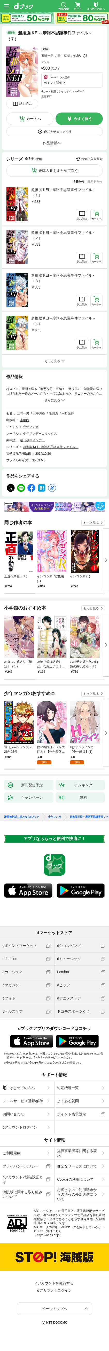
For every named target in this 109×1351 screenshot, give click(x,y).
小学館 (24, 420)
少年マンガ (30, 427)
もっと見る (91, 523)
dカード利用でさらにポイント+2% (61, 91)
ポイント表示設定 (71, 1114)
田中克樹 (63, 56)
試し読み (25, 104)
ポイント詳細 (53, 83)
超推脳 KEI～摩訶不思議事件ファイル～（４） (63, 321)
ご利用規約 (12, 1153)
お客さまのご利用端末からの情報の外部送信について (77, 1194)
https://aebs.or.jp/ (48, 1235)
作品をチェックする (58, 131)
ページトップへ (54, 1309)
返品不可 (46, 96)
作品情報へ (52, 143)
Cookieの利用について (75, 1179)
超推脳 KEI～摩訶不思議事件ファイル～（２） (63, 235)
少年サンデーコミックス (40, 433)
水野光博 (67, 413)
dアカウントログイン (20, 1127)
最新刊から (95, 181)
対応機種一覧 (68, 1088)
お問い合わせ (13, 1114)
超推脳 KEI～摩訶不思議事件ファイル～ (51, 447)
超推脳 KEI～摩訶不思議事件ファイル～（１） (63, 192)
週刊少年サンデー (32, 440)
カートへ (33, 119)
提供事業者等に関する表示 (77, 1153)
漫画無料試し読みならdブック (21, 817)
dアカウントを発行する (54, 1283)
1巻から (79, 181)
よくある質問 (68, 1101)
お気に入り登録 (92, 159)
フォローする (84, 55)
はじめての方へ (19, 1087)
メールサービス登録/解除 (23, 1101)
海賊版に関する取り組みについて (22, 1194)
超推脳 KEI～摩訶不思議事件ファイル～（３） (63, 278)
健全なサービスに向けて (77, 1166)
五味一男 (47, 56)
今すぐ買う (83, 119)
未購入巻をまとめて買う (58, 171)
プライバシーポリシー (21, 1166)
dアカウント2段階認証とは (23, 1179)
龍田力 (53, 413)
